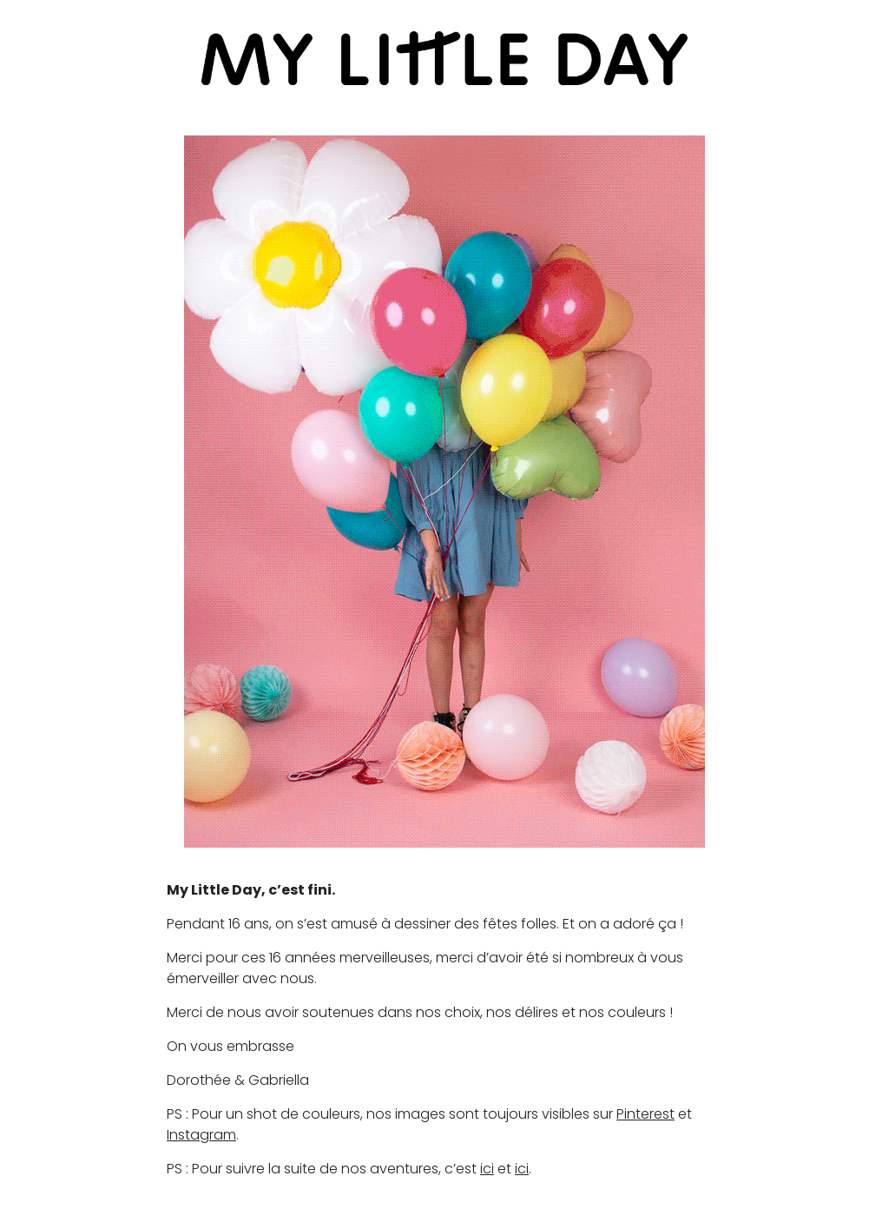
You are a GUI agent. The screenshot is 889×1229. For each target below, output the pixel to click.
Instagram (201, 1135)
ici (487, 1169)
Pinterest (645, 1114)
